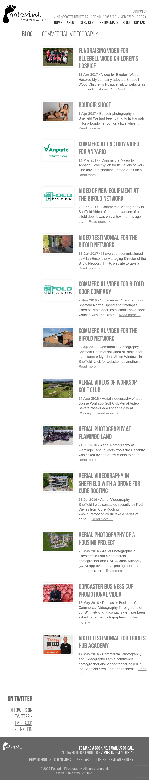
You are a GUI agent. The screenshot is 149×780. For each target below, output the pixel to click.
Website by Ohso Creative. (74, 773)
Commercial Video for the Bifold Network (108, 334)
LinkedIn (24, 729)
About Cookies (95, 759)
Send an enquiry (121, 759)
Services (87, 22)
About (71, 22)
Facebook (23, 723)
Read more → (127, 89)
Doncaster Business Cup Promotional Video (106, 590)
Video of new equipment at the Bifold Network (109, 194)
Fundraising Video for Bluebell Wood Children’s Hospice (108, 58)
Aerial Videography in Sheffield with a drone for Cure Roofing (109, 483)
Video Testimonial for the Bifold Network (108, 241)
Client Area (63, 759)
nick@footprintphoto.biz (73, 17)
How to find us (40, 759)
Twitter (22, 716)
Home (58, 22)
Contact (140, 22)
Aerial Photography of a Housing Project (107, 538)
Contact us (140, 11)
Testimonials (108, 22)
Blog (126, 22)
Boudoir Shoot (95, 105)
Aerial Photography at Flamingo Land (105, 432)
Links (78, 759)
